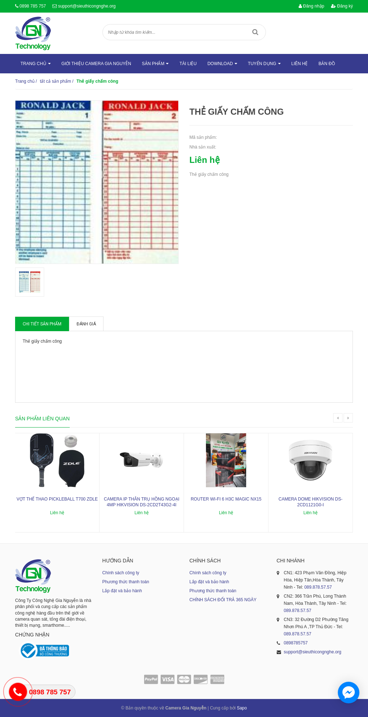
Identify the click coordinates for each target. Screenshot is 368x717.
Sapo (242, 708)
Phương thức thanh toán (125, 581)
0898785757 (296, 642)
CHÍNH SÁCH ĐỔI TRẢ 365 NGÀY (223, 599)
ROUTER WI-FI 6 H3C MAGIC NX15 (226, 499)
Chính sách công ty (120, 572)
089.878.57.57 (318, 587)
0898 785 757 (32, 6)
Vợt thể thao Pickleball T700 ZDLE (57, 499)
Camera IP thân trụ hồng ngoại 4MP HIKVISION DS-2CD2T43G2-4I (141, 502)
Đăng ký (342, 6)
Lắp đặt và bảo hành (122, 590)
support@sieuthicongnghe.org (86, 6)
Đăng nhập (311, 6)
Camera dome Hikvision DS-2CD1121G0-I (310, 502)
